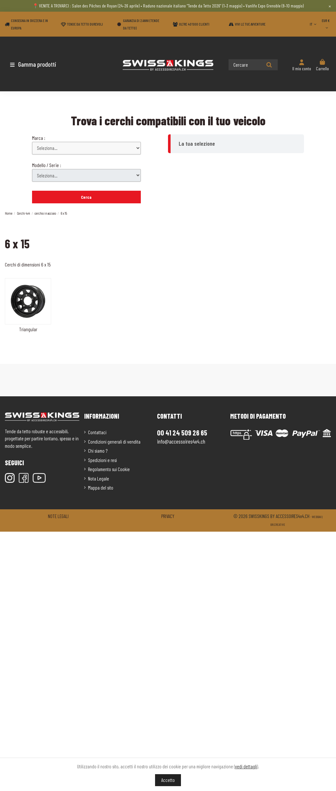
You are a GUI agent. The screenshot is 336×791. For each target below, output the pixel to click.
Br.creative (277, 524)
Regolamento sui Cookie (109, 469)
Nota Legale (98, 478)
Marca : (38, 138)
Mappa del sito (100, 488)
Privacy (167, 516)
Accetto (168, 780)
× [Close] (330, 6)
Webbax (316, 517)
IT (314, 24)
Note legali (58, 516)
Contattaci (97, 432)
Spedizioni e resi (102, 460)
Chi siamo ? (97, 451)
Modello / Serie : (46, 165)
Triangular (28, 329)
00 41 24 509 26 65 (182, 432)
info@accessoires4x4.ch (181, 441)
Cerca (86, 197)
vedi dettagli (246, 766)
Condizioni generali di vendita (114, 442)
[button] (43, 64)
